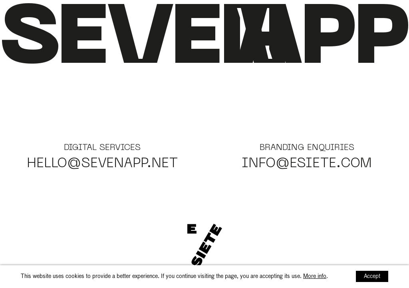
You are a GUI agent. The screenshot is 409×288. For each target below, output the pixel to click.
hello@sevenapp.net (102, 164)
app (322, 41)
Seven (143, 41)
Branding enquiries (307, 148)
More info (314, 276)
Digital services (102, 148)
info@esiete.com (307, 164)
